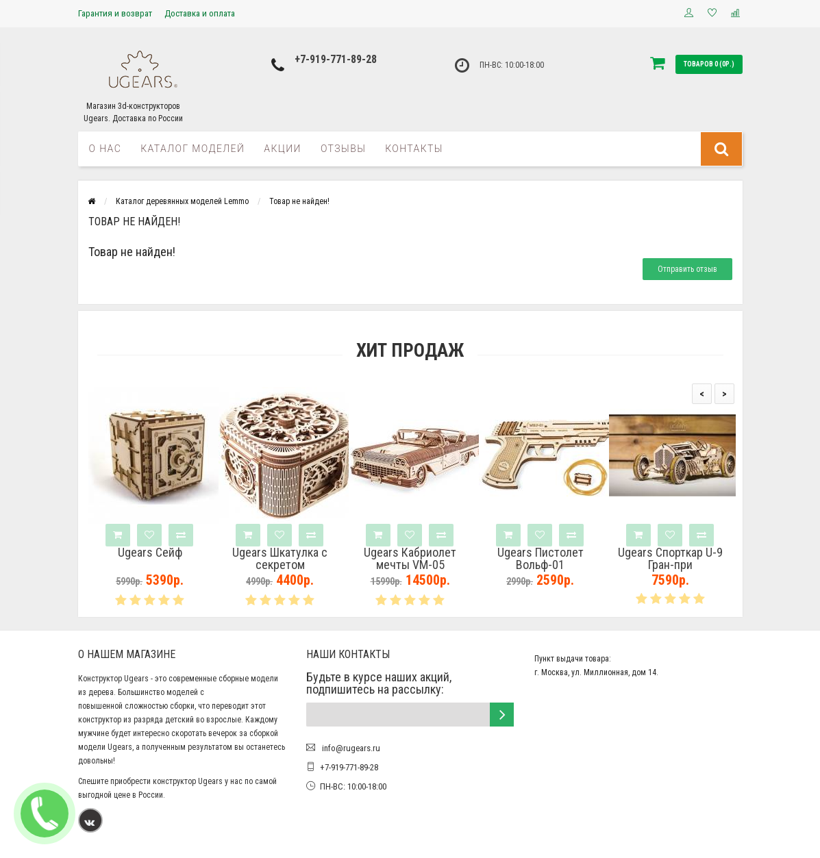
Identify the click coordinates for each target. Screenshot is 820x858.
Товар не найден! (299, 201)
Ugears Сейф (150, 552)
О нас (105, 148)
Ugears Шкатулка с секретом (279, 558)
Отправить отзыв (687, 269)
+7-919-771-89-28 (336, 59)
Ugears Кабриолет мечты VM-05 (410, 558)
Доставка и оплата (199, 13)
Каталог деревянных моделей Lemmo (182, 201)
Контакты (414, 148)
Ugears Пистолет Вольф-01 (540, 558)
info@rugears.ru (350, 748)
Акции (282, 148)
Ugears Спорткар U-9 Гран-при (670, 558)
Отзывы (343, 148)
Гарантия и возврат (115, 13)
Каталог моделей (192, 148)
